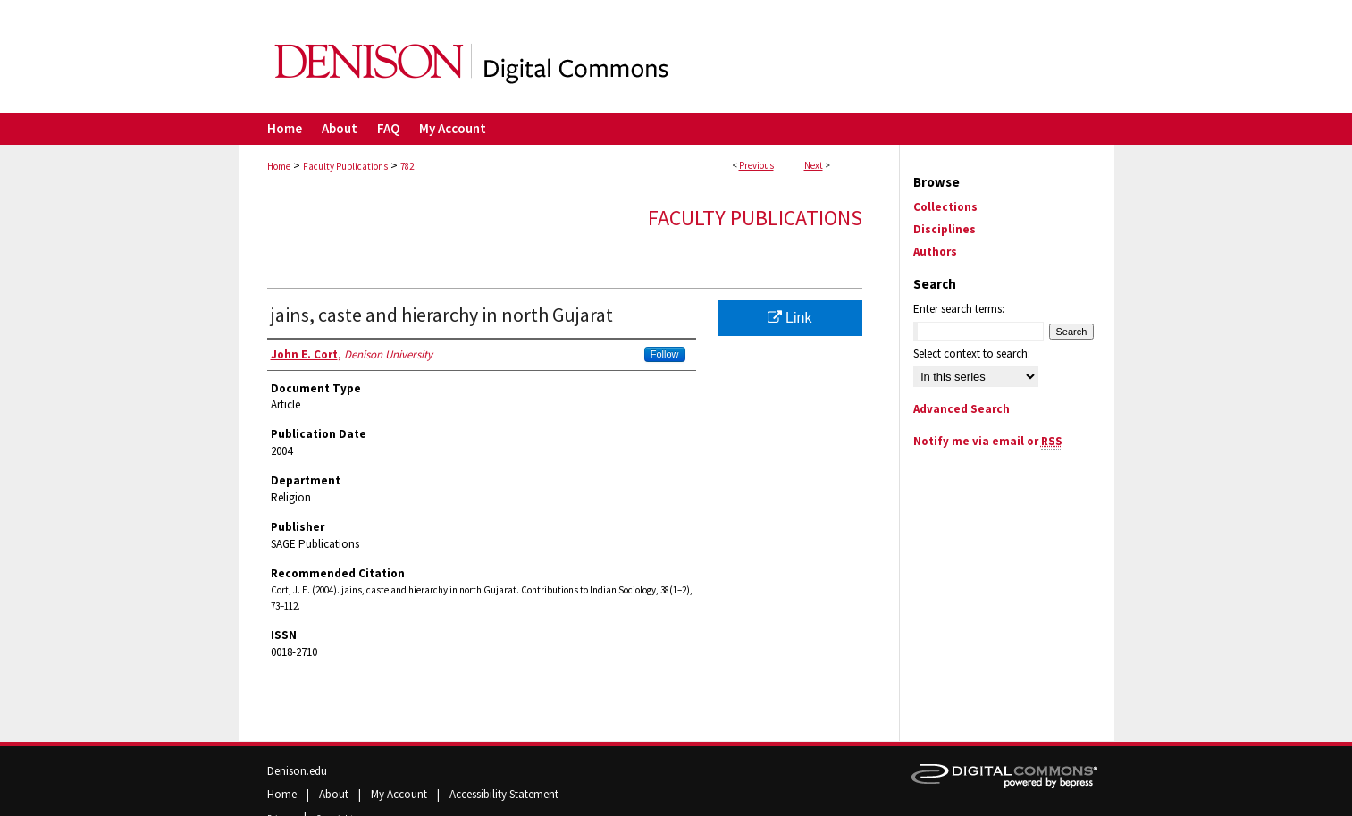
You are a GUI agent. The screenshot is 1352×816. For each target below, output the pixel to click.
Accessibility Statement (503, 794)
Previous (756, 165)
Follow (665, 354)
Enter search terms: (958, 308)
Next (813, 165)
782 (407, 166)
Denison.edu (297, 770)
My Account (400, 794)
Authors (935, 251)
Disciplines (944, 229)
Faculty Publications (345, 166)
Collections (945, 207)
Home (278, 166)
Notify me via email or (987, 441)
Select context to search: (971, 353)
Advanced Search (961, 408)
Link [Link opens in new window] (790, 317)
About (335, 794)
